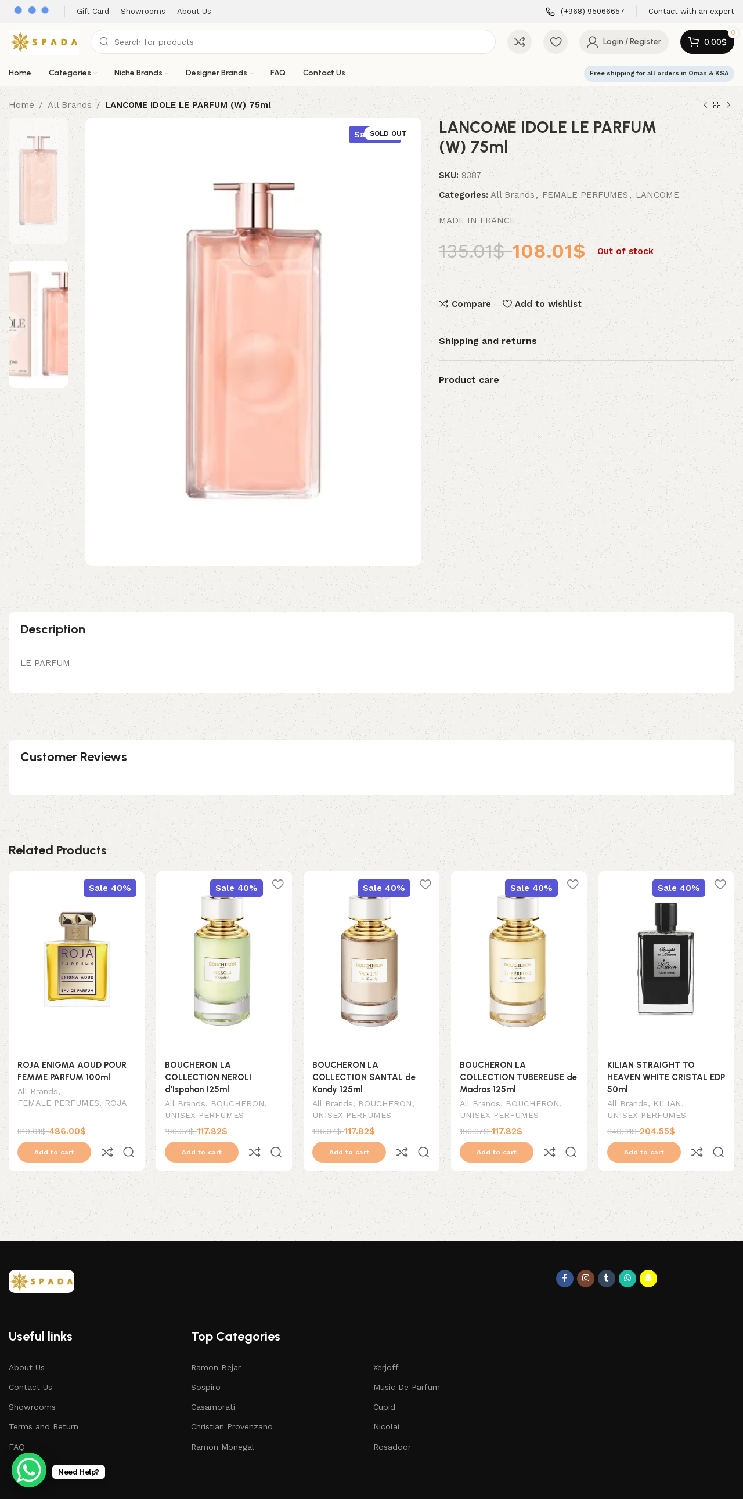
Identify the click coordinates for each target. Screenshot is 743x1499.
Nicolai (386, 1402)
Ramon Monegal (222, 1422)
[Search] (293, 42)
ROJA (115, 1104)
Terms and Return (43, 1402)
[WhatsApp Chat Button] (29, 1470)
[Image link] (41, 1256)
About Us (27, 1343)
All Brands (70, 105)
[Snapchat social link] (648, 1254)
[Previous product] (705, 105)
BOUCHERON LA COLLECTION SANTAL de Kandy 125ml (364, 1077)
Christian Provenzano (232, 1402)
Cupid (384, 1382)
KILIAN (667, 1104)
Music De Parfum (406, 1362)
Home (21, 105)
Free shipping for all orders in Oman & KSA (659, 73)
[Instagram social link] (585, 1254)
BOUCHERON (238, 1104)
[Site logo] (44, 41)
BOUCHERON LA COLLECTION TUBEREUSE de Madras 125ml (518, 1077)
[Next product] (728, 105)
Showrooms (32, 1382)
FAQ (17, 1422)
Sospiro (206, 1362)
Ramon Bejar (216, 1343)
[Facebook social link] (565, 1254)
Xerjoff (386, 1343)
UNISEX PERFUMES (204, 1116)
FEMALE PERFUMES (585, 195)
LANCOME (657, 195)
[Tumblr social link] (606, 1254)
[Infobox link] (585, 12)
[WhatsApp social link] (627, 1254)
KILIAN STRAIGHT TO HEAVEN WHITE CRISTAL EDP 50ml (666, 1077)
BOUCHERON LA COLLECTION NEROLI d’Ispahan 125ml (208, 1077)
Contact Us (30, 1362)
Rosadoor (392, 1422)
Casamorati (213, 1382)
